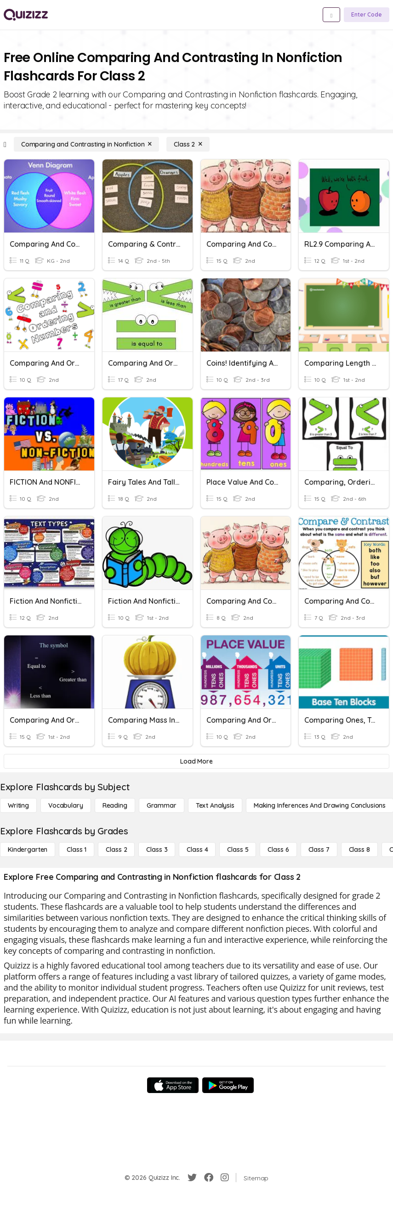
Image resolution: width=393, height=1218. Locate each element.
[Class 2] (188, 144)
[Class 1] (76, 849)
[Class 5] (237, 849)
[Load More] (196, 761)
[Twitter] (192, 1177)
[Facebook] (208, 1177)
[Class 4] (197, 849)
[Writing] (18, 805)
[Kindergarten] (27, 849)
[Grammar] (161, 805)
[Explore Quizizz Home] (26, 15)
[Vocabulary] (65, 805)
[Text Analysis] (215, 805)
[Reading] (115, 805)
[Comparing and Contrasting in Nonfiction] (86, 144)
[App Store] (173, 1085)
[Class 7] (319, 849)
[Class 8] (359, 849)
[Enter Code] (366, 14)
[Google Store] (228, 1085)
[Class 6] (278, 849)
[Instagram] (225, 1177)
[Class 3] (156, 849)
